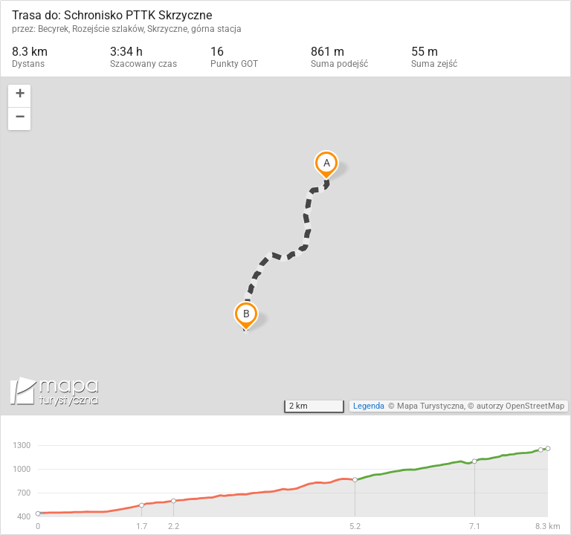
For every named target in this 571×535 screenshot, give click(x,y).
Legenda (368, 406)
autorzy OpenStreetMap (520, 406)
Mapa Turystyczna (430, 406)
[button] (19, 96)
